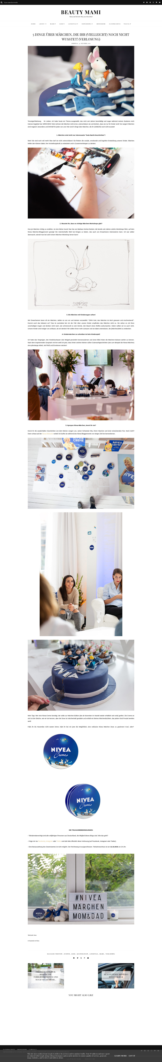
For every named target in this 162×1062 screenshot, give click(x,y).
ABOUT (42, 24)
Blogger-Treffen (54, 954)
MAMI (52, 24)
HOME (33, 24)
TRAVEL (127, 24)
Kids (73, 954)
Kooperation (82, 954)
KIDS (61, 24)
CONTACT (33, 1049)
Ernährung (86, 24)
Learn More (120, 1056)
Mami (102, 954)
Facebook (41, 841)
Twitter (59, 841)
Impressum (100, 24)
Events (67, 954)
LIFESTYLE (72, 24)
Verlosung (110, 954)
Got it (132, 1056)
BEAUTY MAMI (81, 12)
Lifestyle (94, 954)
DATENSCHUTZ (115, 24)
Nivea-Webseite (47, 434)
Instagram (49, 841)
